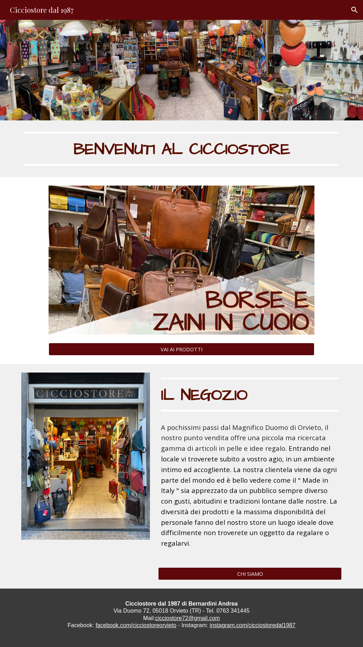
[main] (181, 149)
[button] (354, 9)
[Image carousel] (181, 260)
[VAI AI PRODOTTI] (181, 349)
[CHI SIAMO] (249, 573)
